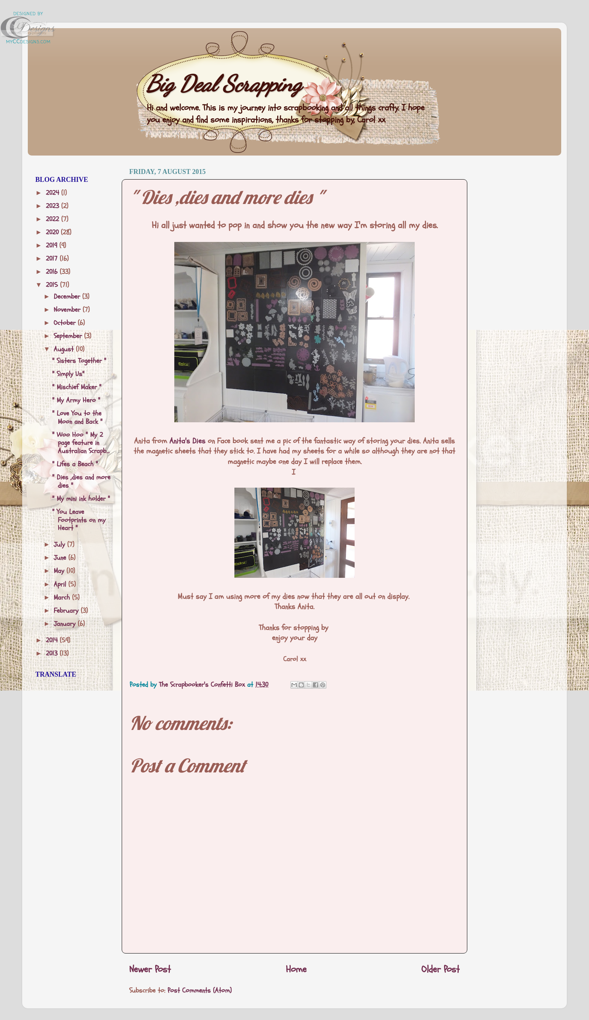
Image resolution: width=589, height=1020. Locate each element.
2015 (53, 285)
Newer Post (150, 969)
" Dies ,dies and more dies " (81, 481)
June (61, 557)
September (69, 336)
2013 (53, 653)
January (66, 624)
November (68, 309)
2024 (53, 193)
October (66, 323)
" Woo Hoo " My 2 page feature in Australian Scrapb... (81, 443)
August (65, 349)
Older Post (440, 969)
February (67, 610)
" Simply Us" (68, 374)
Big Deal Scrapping (223, 83)
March (63, 597)
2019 (52, 245)
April (61, 584)
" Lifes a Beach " (75, 464)
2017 (53, 258)
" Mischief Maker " (76, 387)
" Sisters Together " (79, 361)
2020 (53, 232)
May (60, 571)
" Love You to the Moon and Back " (77, 417)
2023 (53, 206)
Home (296, 969)
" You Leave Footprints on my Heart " (79, 520)
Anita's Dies (187, 441)
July (60, 544)
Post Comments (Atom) (200, 990)
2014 (53, 640)
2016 (53, 272)
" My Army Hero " (76, 400)
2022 (53, 219)
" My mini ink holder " (81, 498)
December (68, 296)
